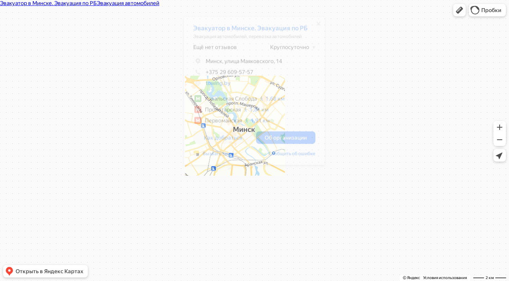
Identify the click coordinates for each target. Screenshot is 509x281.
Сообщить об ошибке (288, 156)
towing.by (214, 86)
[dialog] (250, 94)
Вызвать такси (214, 156)
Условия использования (445, 278)
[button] (459, 10)
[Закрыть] (314, 26)
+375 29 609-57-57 (219, 75)
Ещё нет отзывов (211, 50)
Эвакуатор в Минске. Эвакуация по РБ (246, 31)
